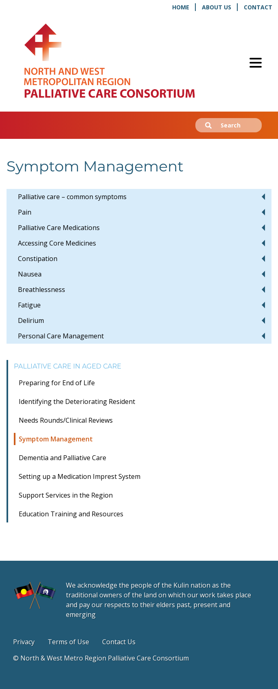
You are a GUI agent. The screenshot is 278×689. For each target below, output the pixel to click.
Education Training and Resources (71, 513)
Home (180, 7)
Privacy (24, 641)
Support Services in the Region (66, 495)
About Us (216, 7)
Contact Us (119, 641)
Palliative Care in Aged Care (67, 366)
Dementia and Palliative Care (62, 457)
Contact (258, 7)
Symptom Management (56, 438)
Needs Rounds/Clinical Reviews (66, 420)
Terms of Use (68, 641)
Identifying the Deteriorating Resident (77, 401)
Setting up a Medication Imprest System (79, 476)
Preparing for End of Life (57, 382)
